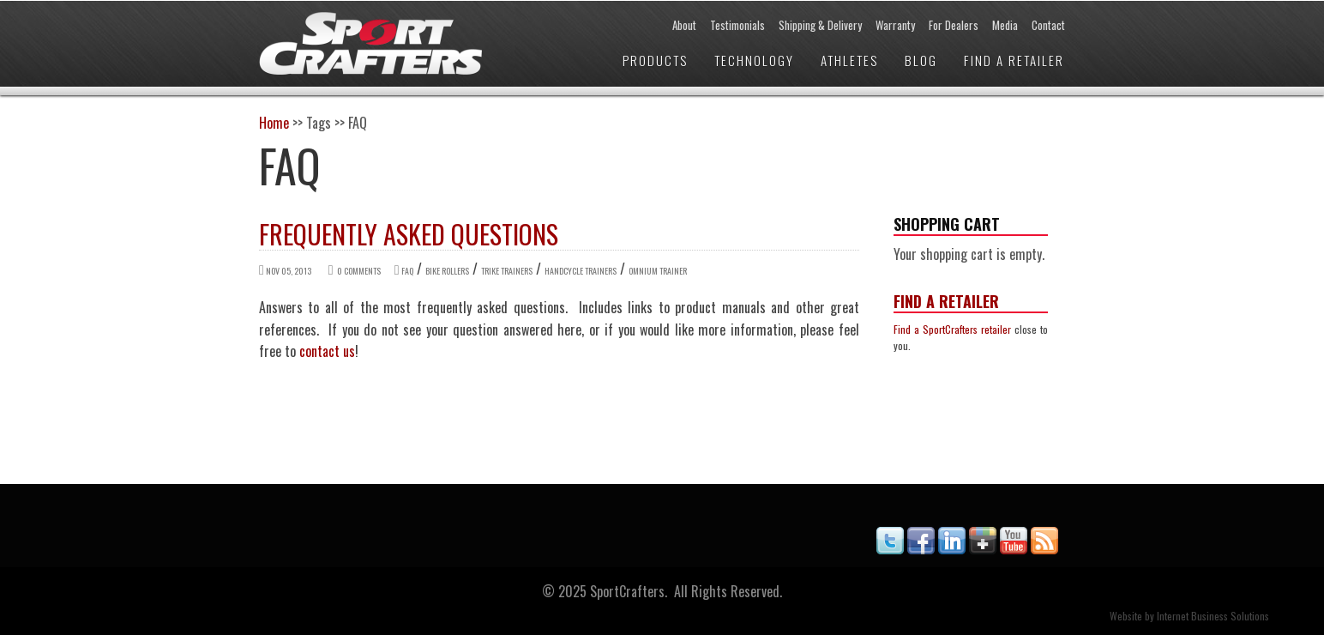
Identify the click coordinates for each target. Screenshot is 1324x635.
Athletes (849, 60)
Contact (1048, 24)
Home (274, 122)
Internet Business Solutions (1213, 615)
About (684, 24)
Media (1005, 24)
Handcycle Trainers (581, 270)
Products (655, 60)
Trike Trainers (507, 270)
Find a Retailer (1014, 60)
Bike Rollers (447, 270)
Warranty (895, 24)
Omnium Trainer (658, 270)
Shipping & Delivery (820, 24)
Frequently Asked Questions (408, 234)
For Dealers (953, 24)
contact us (327, 351)
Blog (921, 60)
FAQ (407, 270)
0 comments (359, 270)
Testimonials (737, 24)
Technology (754, 60)
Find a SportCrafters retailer (952, 329)
